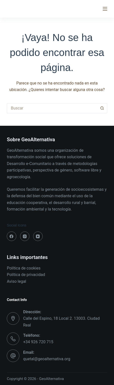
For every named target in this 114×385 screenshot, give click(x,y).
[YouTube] (38, 236)
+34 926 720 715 (38, 342)
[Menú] (105, 8)
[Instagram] (25, 236)
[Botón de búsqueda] (102, 108)
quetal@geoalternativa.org (46, 358)
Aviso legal (16, 281)
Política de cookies (23, 268)
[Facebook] (11, 236)
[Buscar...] (52, 108)
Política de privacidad (26, 274)
